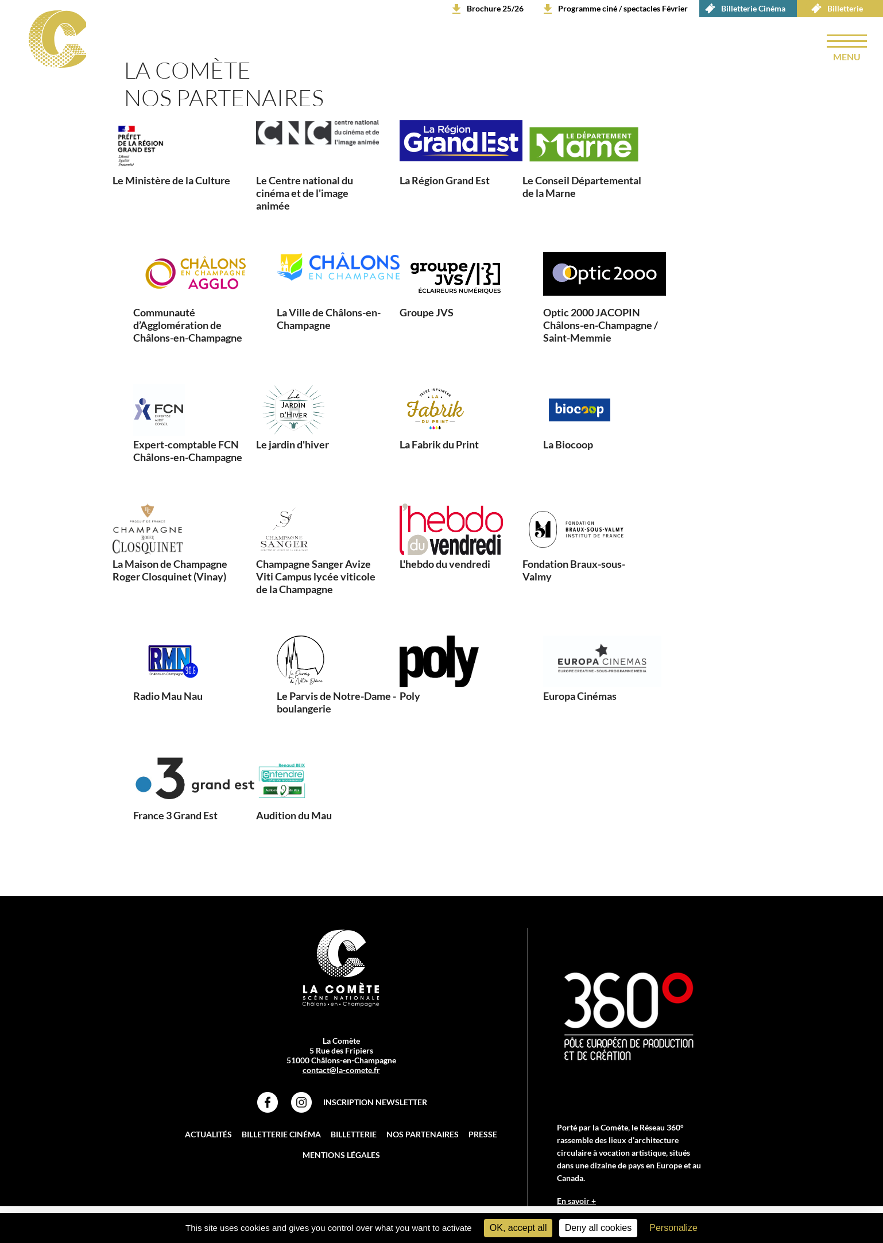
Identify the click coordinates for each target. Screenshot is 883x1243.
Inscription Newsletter (375, 1102)
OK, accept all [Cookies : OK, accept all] (518, 1228)
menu (847, 56)
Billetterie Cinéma (742, 8)
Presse (482, 1134)
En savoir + (576, 1201)
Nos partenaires (422, 1134)
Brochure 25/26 (495, 8)
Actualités (208, 1134)
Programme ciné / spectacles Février (623, 8)
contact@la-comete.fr (341, 1070)
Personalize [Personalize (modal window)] (673, 1228)
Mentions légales (341, 1155)
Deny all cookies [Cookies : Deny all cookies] (598, 1228)
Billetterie (834, 8)
